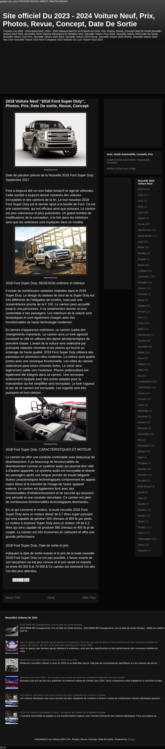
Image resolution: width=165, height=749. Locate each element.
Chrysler (142, 282)
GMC (141, 329)
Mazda (141, 422)
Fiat (140, 317)
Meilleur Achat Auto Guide (121, 168)
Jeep (140, 369)
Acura (141, 224)
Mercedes (143, 434)
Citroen (142, 288)
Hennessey (144, 334)
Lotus (141, 404)
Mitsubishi (143, 445)
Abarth (141, 218)
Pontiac (142, 469)
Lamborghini (145, 381)
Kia (139, 375)
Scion (141, 492)
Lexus (141, 393)
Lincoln (142, 399)
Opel (140, 457)
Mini (140, 439)
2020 (140, 195)
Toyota (141, 527)
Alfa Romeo (144, 230)
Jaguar (141, 364)
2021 (140, 200)
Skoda (141, 503)
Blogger (131, 739)
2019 (140, 189)
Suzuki (141, 515)
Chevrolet (143, 276)
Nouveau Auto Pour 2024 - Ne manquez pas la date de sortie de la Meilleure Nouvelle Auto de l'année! (72, 677)
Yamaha (142, 550)
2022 (140, 206)
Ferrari (141, 311)
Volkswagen (144, 538)
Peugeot (142, 463)
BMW (141, 247)
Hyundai (142, 346)
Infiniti (141, 352)
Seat (140, 498)
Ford (140, 323)
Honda (141, 340)
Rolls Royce (144, 486)
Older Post (88, 597)
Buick (141, 265)
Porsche (142, 474)
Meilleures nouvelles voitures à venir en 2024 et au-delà (48, 660)
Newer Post (13, 597)
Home (51, 597)
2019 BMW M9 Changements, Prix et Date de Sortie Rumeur (51, 624)
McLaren (142, 428)
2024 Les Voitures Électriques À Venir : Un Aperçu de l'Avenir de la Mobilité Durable (62, 712)
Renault (142, 480)
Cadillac (142, 270)
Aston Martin (145, 235)
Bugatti (142, 259)
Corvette (142, 294)
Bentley (142, 253)
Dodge (141, 305)
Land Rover (144, 387)
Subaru (142, 509)
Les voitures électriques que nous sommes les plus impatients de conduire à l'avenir (63, 695)
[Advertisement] (47, 68)
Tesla (141, 521)
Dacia (141, 300)
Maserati (142, 416)
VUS (140, 533)
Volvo (141, 544)
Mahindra (143, 410)
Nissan (141, 451)
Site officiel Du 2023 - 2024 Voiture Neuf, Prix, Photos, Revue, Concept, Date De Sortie (79, 20)
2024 (140, 212)
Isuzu (141, 358)
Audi (140, 241)
